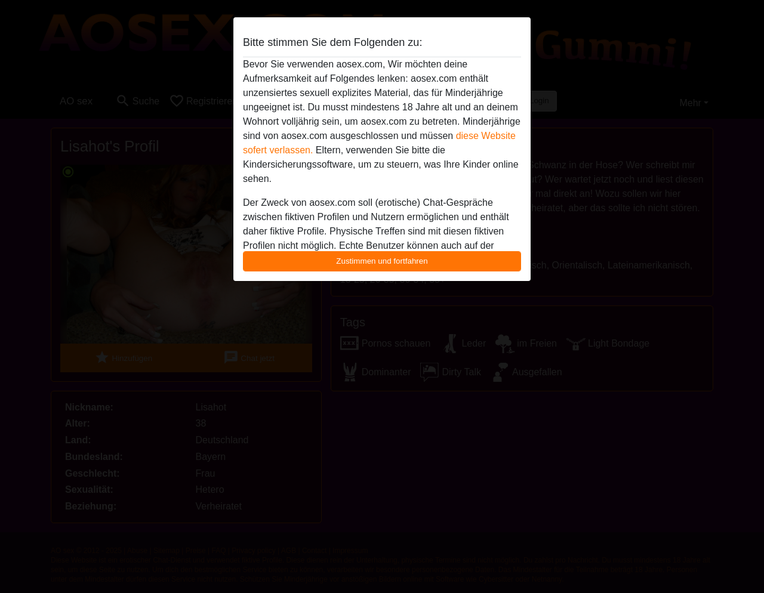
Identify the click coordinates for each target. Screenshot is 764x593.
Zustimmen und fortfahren (382, 261)
